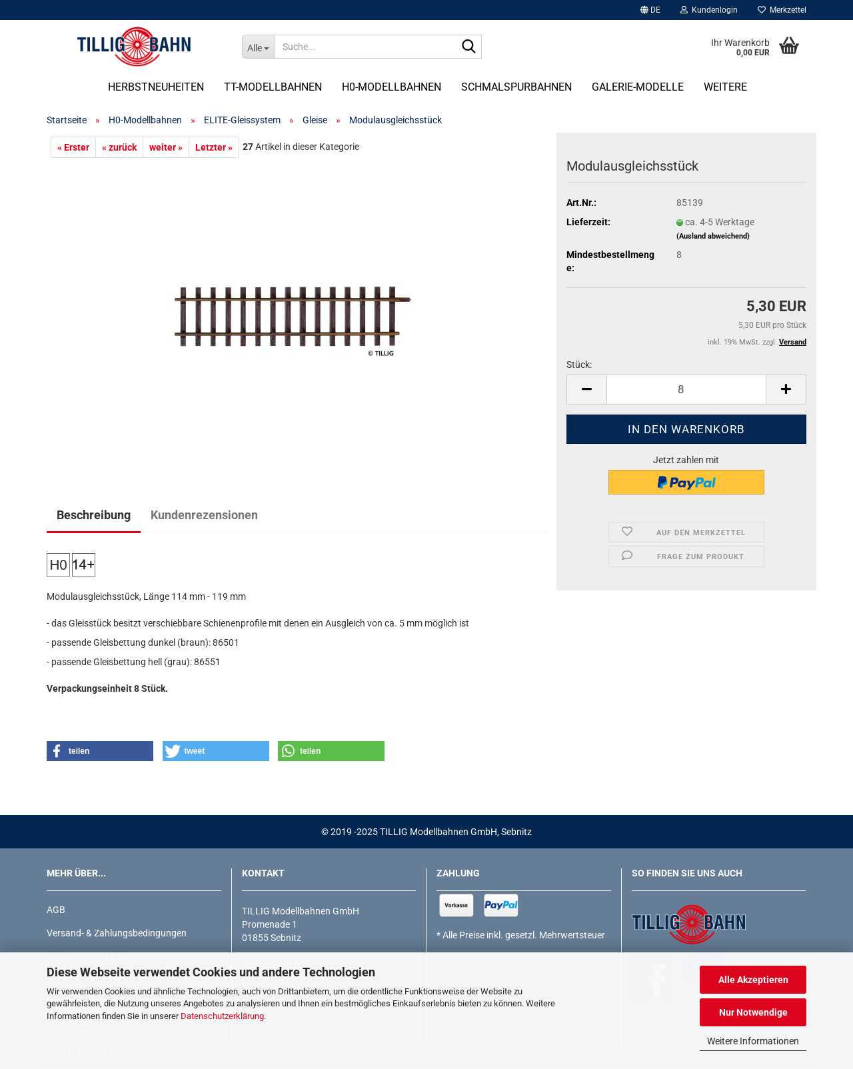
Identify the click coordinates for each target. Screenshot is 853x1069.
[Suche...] (258, 47)
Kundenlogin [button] (709, 10)
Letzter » (214, 147)
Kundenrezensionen (204, 515)
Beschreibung (94, 515)
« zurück (119, 147)
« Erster (73, 147)
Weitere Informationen (753, 1041)
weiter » (166, 147)
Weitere (725, 87)
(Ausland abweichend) (713, 236)
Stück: (579, 364)
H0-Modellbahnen (391, 87)
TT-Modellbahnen (273, 87)
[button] (650, 10)
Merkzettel (782, 10)
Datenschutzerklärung (222, 1016)
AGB (56, 909)
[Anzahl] (686, 390)
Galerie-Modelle (638, 87)
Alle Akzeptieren (753, 979)
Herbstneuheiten (156, 87)
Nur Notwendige (753, 1012)
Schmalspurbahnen (516, 87)
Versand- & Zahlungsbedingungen (117, 933)
